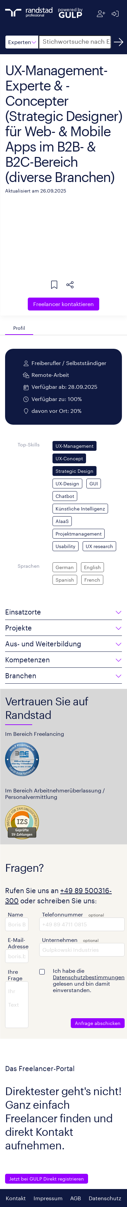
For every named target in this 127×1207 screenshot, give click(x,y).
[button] (22, 42)
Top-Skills (29, 444)
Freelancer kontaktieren (63, 304)
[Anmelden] (115, 14)
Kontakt (16, 1198)
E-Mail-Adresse (18, 943)
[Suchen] (118, 42)
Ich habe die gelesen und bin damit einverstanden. (89, 980)
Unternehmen (60, 940)
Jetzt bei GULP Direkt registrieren (46, 1179)
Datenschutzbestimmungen (89, 977)
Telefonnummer (62, 914)
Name (15, 914)
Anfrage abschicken (98, 1023)
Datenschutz (105, 1198)
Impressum (48, 1198)
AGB (75, 1198)
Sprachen (29, 566)
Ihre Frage (15, 974)
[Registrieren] (101, 14)
